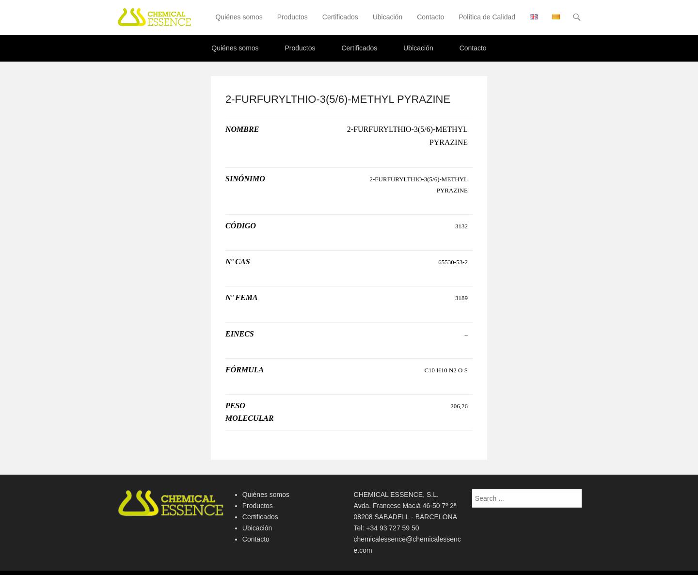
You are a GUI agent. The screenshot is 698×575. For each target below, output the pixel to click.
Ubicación (387, 17)
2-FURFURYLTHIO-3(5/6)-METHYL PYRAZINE (337, 99)
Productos (292, 17)
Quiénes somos (238, 17)
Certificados (340, 17)
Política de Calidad (487, 17)
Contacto (430, 17)
